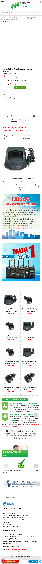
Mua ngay (19, 87)
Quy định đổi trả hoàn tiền (10, 526)
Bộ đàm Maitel (10, 498)
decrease (4, 87)
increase (11, 87)
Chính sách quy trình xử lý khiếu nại (13, 517)
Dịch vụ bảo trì (7, 522)
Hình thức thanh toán (9, 524)
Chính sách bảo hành (9, 513)
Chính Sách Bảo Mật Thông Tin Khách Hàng (16, 515)
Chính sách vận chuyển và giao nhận (14, 520)
